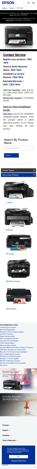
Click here (7, 114)
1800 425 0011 (25, 13)
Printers (11, 8)
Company (7, 435)
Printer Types (8, 170)
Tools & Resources (10, 440)
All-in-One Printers (10, 175)
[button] (18, 456)
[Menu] (33, 2)
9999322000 (10, 20)
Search (8, 155)
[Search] (28, 2)
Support (4, 8)
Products (6, 425)
